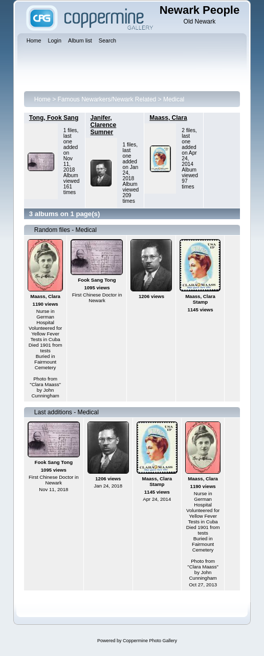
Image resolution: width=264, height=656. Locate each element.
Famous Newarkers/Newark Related (107, 99)
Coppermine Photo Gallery (150, 640)
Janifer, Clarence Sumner (104, 125)
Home (42, 99)
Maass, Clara (168, 117)
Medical (173, 99)
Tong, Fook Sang (53, 117)
